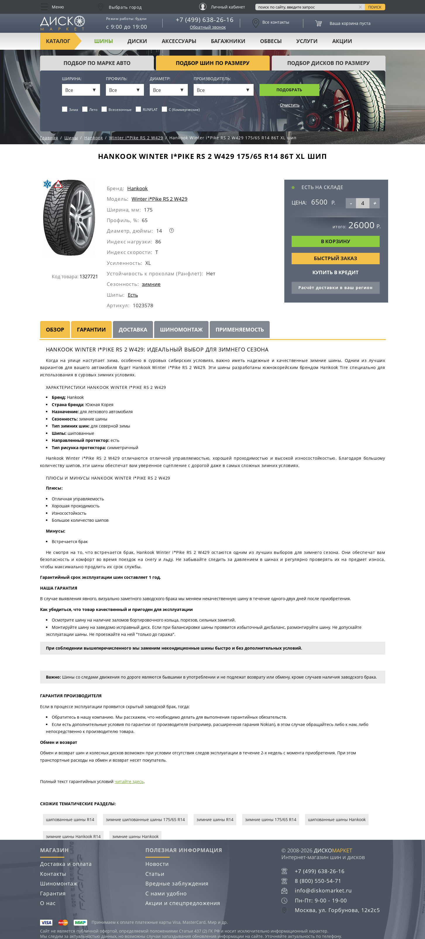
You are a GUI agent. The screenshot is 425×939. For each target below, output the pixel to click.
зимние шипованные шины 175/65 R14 (145, 819)
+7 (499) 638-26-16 (205, 20)
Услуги (307, 40)
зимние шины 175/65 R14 (270, 819)
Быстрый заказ (335, 258)
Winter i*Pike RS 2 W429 (159, 198)
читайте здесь (129, 781)
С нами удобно (166, 893)
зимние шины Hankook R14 (73, 836)
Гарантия (53, 893)
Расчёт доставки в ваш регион (335, 287)
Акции (342, 40)
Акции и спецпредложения (182, 903)
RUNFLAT (147, 109)
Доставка (133, 329)
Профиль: (117, 78)
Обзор (55, 329)
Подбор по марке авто (96, 62)
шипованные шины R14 (70, 819)
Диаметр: (160, 78)
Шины (103, 40)
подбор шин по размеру (213, 62)
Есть (133, 294)
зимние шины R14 (215, 819)
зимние (151, 284)
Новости (157, 863)
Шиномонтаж (181, 329)
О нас (48, 903)
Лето (89, 109)
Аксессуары (179, 40)
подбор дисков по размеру (328, 62)
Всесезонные (117, 109)
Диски (137, 40)
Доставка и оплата (66, 863)
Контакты (53, 873)
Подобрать (289, 89)
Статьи (154, 873)
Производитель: (212, 78)
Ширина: (72, 78)
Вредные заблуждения (177, 883)
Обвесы (271, 40)
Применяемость (240, 329)
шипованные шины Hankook (337, 819)
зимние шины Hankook (135, 836)
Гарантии (91, 329)
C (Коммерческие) (181, 109)
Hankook (137, 188)
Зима (70, 109)
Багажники (228, 40)
